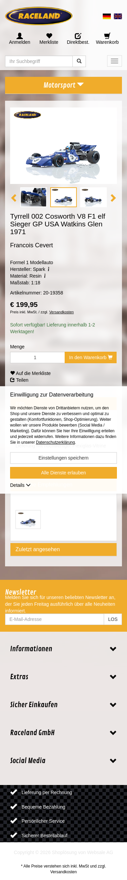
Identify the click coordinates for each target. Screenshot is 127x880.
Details (20, 485)
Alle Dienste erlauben (63, 473)
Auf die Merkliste (30, 373)
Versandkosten (61, 312)
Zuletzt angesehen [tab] (37, 549)
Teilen (19, 380)
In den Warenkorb (91, 357)
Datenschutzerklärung (55, 442)
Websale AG (100, 852)
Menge (17, 346)
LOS (113, 619)
